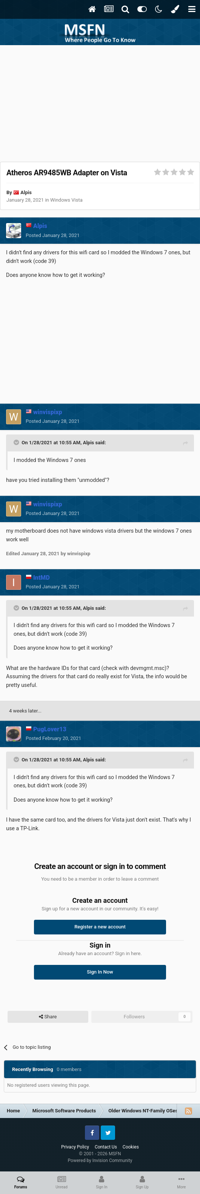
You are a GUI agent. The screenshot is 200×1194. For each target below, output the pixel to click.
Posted (53, 235)
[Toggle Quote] (17, 442)
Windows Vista (66, 200)
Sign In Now (100, 972)
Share (48, 1016)
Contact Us (106, 1147)
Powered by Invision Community (100, 1160)
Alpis (26, 192)
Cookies (131, 1147)
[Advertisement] (100, 101)
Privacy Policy (75, 1147)
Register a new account (100, 927)
